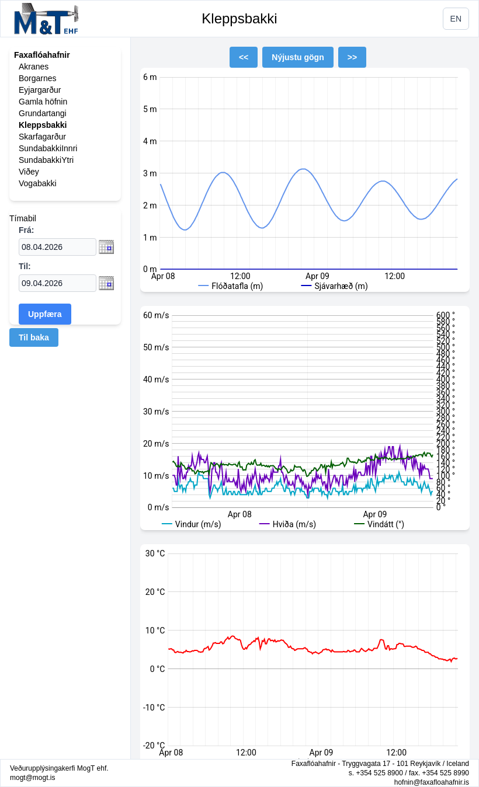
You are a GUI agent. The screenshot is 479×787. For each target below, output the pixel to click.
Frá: (26, 230)
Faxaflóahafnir (42, 55)
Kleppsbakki (239, 18)
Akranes (33, 66)
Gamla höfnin (43, 101)
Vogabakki (38, 183)
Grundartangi (43, 113)
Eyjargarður (40, 90)
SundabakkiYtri (46, 160)
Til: (25, 266)
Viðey (29, 171)
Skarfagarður (42, 136)
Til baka (34, 337)
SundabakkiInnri (48, 148)
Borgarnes (38, 78)
